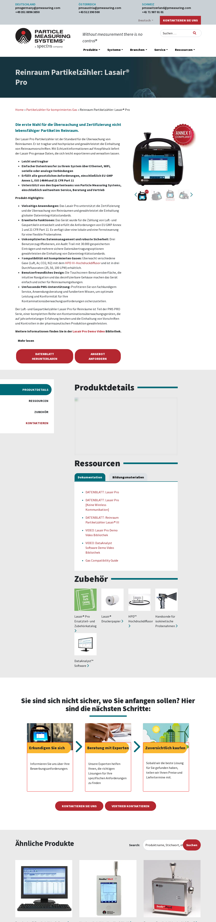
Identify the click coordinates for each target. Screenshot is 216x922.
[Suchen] (195, 33)
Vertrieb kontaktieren (130, 806)
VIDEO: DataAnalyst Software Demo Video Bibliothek (99, 547)
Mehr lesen (26, 341)
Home (19, 110)
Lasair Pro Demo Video (89, 331)
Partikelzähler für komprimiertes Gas (51, 110)
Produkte (90, 50)
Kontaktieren (37, 423)
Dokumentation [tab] (90, 477)
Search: (134, 845)
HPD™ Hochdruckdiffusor (140, 621)
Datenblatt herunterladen (44, 356)
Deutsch (144, 20)
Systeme (114, 50)
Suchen (191, 845)
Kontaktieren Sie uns (180, 20)
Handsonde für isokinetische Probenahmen (166, 621)
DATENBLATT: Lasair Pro (102, 492)
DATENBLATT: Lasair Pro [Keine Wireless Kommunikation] (102, 505)
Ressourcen (184, 50)
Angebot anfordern (98, 356)
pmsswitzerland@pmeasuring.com (166, 8)
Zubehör (41, 412)
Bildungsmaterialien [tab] (128, 477)
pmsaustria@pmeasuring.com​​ (100, 8)
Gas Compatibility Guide (101, 560)
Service (159, 50)
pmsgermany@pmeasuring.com (37, 8)
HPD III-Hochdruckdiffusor (83, 263)
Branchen (137, 50)
